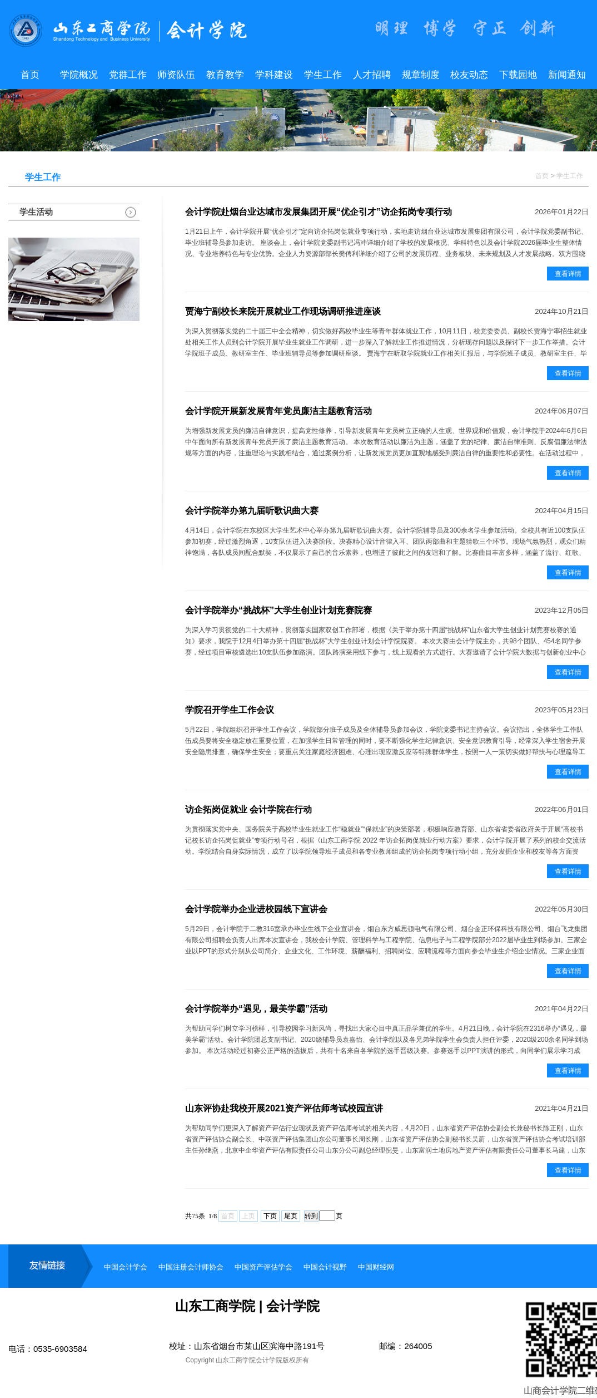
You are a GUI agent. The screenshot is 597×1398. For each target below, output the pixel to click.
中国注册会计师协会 (190, 1267)
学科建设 (274, 75)
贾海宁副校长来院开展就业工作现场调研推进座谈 (283, 311)
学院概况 (79, 75)
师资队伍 (176, 75)
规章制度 (421, 75)
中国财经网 (376, 1267)
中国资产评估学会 (263, 1267)
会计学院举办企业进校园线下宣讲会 (256, 909)
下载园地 (518, 75)
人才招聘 (372, 75)
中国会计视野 (325, 1267)
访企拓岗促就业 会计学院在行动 (248, 809)
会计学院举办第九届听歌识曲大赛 (252, 510)
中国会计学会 (125, 1267)
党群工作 (128, 75)
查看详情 (568, 274)
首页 (30, 75)
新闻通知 (567, 75)
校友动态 (469, 75)
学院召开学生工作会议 (229, 710)
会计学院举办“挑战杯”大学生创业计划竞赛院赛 (278, 610)
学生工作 (323, 75)
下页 (270, 1216)
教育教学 (225, 75)
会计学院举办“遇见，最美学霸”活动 (256, 1008)
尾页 (290, 1216)
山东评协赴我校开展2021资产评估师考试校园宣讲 (284, 1108)
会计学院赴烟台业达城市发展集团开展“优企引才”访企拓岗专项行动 (318, 211)
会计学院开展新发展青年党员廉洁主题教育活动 (278, 411)
